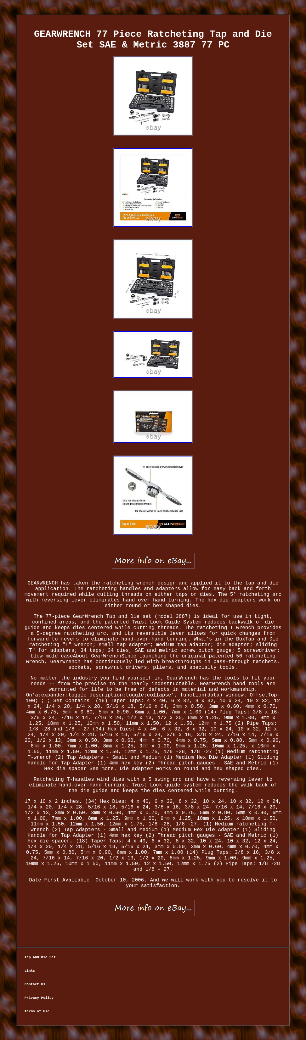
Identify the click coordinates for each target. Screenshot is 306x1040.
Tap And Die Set (40, 957)
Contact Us (35, 984)
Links (30, 971)
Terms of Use (37, 1011)
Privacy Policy (39, 998)
